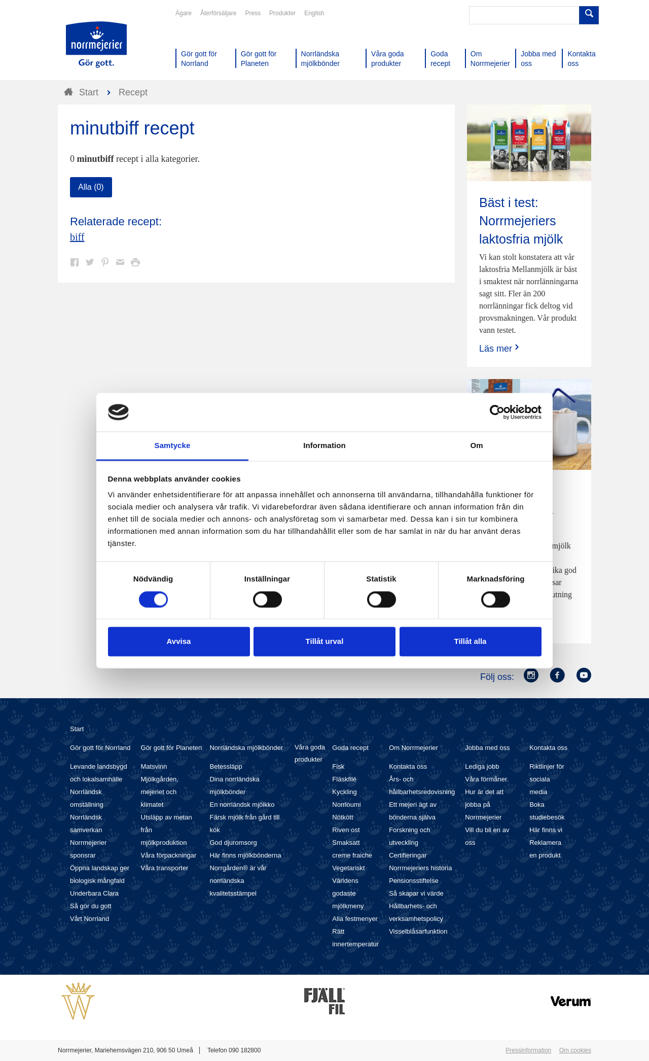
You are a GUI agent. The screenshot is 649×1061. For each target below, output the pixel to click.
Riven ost (345, 830)
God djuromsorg (233, 842)
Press (253, 13)
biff (77, 237)
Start (77, 729)
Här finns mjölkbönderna (245, 855)
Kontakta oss (408, 766)
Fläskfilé (344, 779)
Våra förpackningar (169, 855)
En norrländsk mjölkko (241, 804)
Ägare (183, 13)
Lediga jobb (482, 766)
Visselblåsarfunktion (418, 931)
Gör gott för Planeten (171, 747)
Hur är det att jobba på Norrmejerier (484, 804)
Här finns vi (545, 830)
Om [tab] (476, 445)
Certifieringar (407, 855)
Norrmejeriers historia (420, 868)
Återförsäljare (218, 13)
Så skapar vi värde (416, 893)
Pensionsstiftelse (414, 880)
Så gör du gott (91, 906)
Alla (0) (91, 187)
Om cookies (575, 1050)
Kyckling (344, 792)
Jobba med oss (487, 747)
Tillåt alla (470, 641)
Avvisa (179, 641)
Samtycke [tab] (173, 445)
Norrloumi (346, 804)
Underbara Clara (94, 893)
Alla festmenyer (355, 918)
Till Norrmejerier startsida (96, 44)
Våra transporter (165, 868)
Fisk (338, 766)
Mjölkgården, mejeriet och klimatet (159, 791)
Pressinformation (528, 1050)
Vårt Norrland (89, 918)
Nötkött (342, 817)
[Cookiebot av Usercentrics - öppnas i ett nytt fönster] (497, 412)
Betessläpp (225, 766)
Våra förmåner (486, 779)
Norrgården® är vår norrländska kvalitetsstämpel (237, 880)
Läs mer (500, 348)
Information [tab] (324, 445)
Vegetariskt (348, 868)
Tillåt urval (325, 641)
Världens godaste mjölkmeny (348, 893)
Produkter (282, 13)
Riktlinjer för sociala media (546, 779)
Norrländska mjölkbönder (246, 747)
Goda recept (350, 747)
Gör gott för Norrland (100, 747)
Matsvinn (154, 766)
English (314, 13)
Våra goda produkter (310, 753)
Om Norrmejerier (413, 747)
